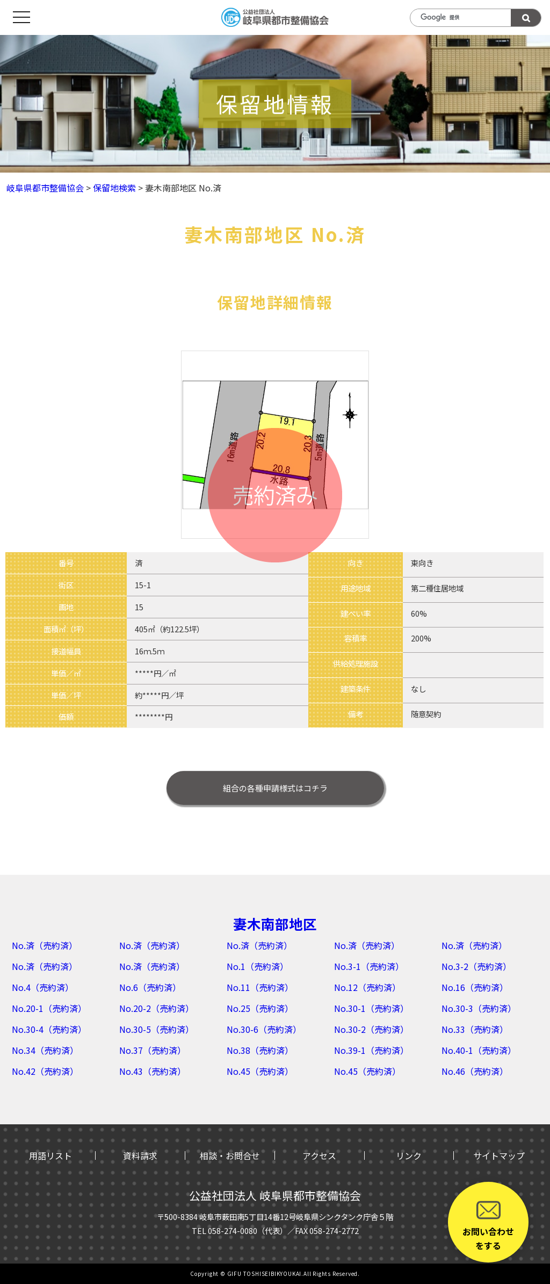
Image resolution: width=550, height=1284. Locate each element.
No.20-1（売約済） (49, 1008)
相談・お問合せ (230, 1155)
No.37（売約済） (152, 1050)
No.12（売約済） (367, 987)
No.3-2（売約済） (476, 966)
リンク (409, 1155)
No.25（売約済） (260, 1008)
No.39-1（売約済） (371, 1050)
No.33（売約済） (475, 1029)
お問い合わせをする (488, 1225)
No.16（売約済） (475, 987)
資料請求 (140, 1155)
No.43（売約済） (152, 1071)
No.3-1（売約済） (369, 966)
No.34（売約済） (45, 1050)
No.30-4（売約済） (49, 1029)
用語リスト (50, 1155)
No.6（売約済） (150, 987)
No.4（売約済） (43, 987)
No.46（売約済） (475, 1071)
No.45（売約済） (260, 1071)
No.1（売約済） (257, 966)
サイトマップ (499, 1155)
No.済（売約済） (44, 945)
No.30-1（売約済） (371, 1008)
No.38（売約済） (260, 1050)
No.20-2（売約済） (156, 1008)
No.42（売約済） (45, 1071)
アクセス (319, 1155)
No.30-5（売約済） (156, 1029)
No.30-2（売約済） (371, 1029)
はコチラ (275, 788)
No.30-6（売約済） (264, 1029)
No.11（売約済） (260, 987)
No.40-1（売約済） (479, 1050)
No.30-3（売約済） (479, 1008)
